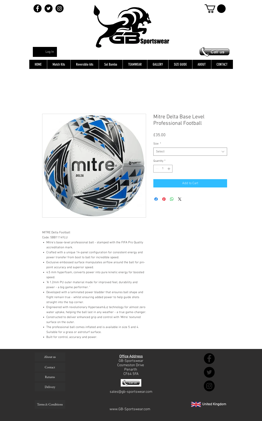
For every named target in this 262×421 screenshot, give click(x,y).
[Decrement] (156, 168)
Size (157, 144)
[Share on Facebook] (156, 199)
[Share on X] (179, 199)
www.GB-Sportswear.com (129, 409)
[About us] (50, 356)
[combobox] (190, 152)
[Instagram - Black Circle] (59, 8)
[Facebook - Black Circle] (37, 8)
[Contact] (50, 367)
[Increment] (169, 168)
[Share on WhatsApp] (171, 199)
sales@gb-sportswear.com (131, 392)
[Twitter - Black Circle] (48, 8)
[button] (215, 8)
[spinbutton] (163, 168)
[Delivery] (50, 387)
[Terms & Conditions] (50, 404)
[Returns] (50, 377)
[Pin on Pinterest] (163, 199)
